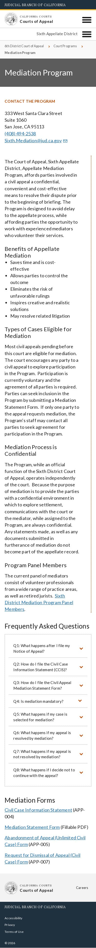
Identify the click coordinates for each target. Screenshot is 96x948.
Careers (82, 888)
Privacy (10, 925)
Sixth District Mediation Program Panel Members (39, 602)
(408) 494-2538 (20, 133)
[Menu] (87, 19)
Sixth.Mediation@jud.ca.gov (36, 140)
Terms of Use (14, 932)
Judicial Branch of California (35, 5)
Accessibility (13, 918)
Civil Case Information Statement (38, 810)
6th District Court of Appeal (24, 46)
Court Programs (65, 46)
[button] (48, 648)
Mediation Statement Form (32, 827)
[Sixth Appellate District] (86, 34)
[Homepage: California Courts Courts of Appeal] (11, 19)
